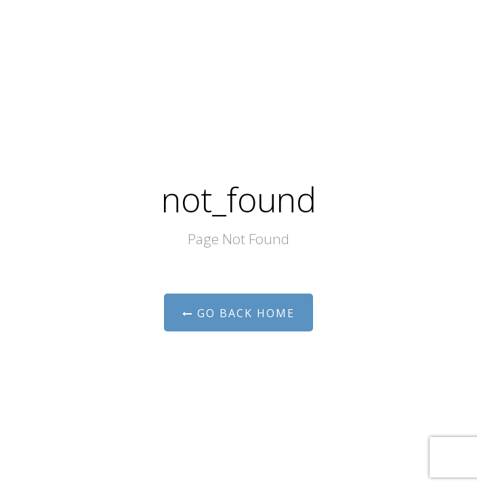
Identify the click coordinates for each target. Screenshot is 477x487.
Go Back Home (238, 313)
